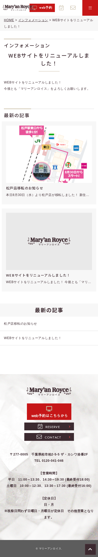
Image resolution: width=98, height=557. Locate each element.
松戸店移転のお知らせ (24, 187)
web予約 (42, 8)
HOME (9, 20)
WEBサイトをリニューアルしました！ (38, 275)
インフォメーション (33, 20)
